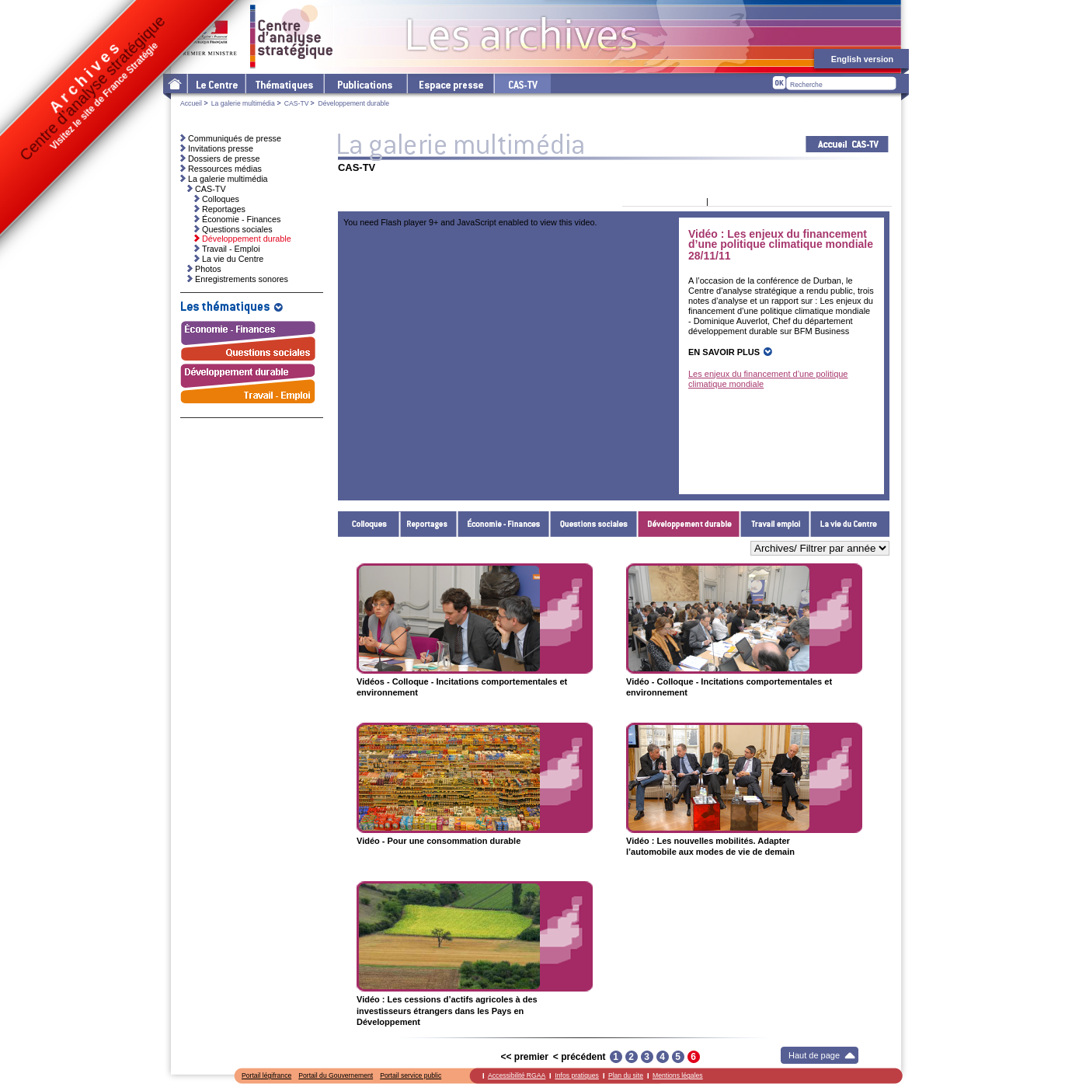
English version (862, 59)
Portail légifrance (266, 1075)
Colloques (369, 524)
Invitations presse (220, 148)
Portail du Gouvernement (335, 1075)
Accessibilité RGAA (516, 1075)
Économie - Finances (504, 524)
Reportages (429, 524)
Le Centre (215, 83)
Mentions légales (678, 1075)
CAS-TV (296, 103)
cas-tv (522, 83)
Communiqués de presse (234, 138)
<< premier (524, 1056)
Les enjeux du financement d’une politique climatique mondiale (768, 379)
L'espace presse (449, 83)
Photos (208, 269)
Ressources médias (225, 168)
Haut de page (814, 1055)
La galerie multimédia (243, 103)
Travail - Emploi (775, 524)
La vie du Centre (849, 524)
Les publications (364, 83)
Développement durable (689, 524)
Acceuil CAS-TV (847, 144)
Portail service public (410, 1075)
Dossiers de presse (223, 158)
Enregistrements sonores (241, 279)
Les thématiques (284, 83)
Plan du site (625, 1075)
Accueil (191, 103)
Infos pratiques (577, 1075)
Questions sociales (594, 524)
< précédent (579, 1056)
